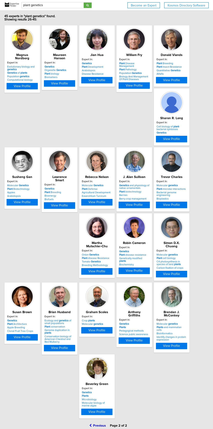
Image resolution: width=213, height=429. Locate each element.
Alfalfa (23, 151)
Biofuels (158, 151)
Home (96, 418)
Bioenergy (160, 148)
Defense (27, 219)
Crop (26, 365)
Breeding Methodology (167, 226)
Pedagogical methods (77, 372)
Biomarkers (71, 77)
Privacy (104, 418)
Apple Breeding (118, 297)
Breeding (28, 141)
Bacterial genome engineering (126, 223)
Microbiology (161, 372)
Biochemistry (27, 301)
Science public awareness (79, 375)
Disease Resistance (120, 77)
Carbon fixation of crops (78, 303)
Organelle (75, 70)
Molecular (120, 141)
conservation (164, 296)
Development (120, 70)
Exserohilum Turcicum (32, 226)
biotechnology (76, 222)
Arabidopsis (116, 73)
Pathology (162, 70)
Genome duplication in (170, 300)
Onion (162, 215)
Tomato (163, 223)
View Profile (38, 91)
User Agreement (117, 418)
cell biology (74, 293)
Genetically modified (35, 297)
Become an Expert (143, 5)
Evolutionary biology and (38, 66)
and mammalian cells (124, 368)
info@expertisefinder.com (79, 418)
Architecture (119, 293)
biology (72, 73)
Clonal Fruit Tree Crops (122, 301)
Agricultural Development (34, 223)
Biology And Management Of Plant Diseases (170, 78)
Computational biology (32, 77)
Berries (69, 225)
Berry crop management (78, 229)
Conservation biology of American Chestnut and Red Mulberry (169, 306)
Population (31, 73)
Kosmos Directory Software (186, 5)
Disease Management (169, 66)
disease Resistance (168, 219)
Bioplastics (115, 226)
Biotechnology (120, 144)
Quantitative (32, 148)
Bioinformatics (117, 372)
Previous (97, 403)
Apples (113, 148)
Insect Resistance (32, 144)
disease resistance (33, 293)
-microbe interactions (123, 219)
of (30, 70)
